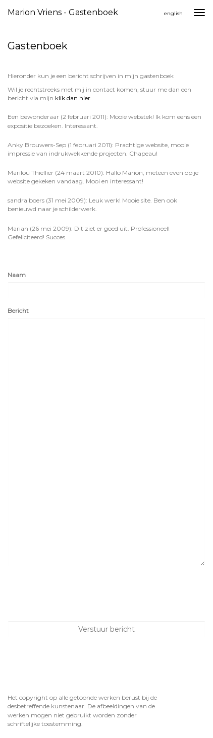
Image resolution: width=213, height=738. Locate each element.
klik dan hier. (73, 98)
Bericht (18, 310)
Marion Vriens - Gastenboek (63, 12)
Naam (17, 275)
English (173, 13)
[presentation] (84, 593)
